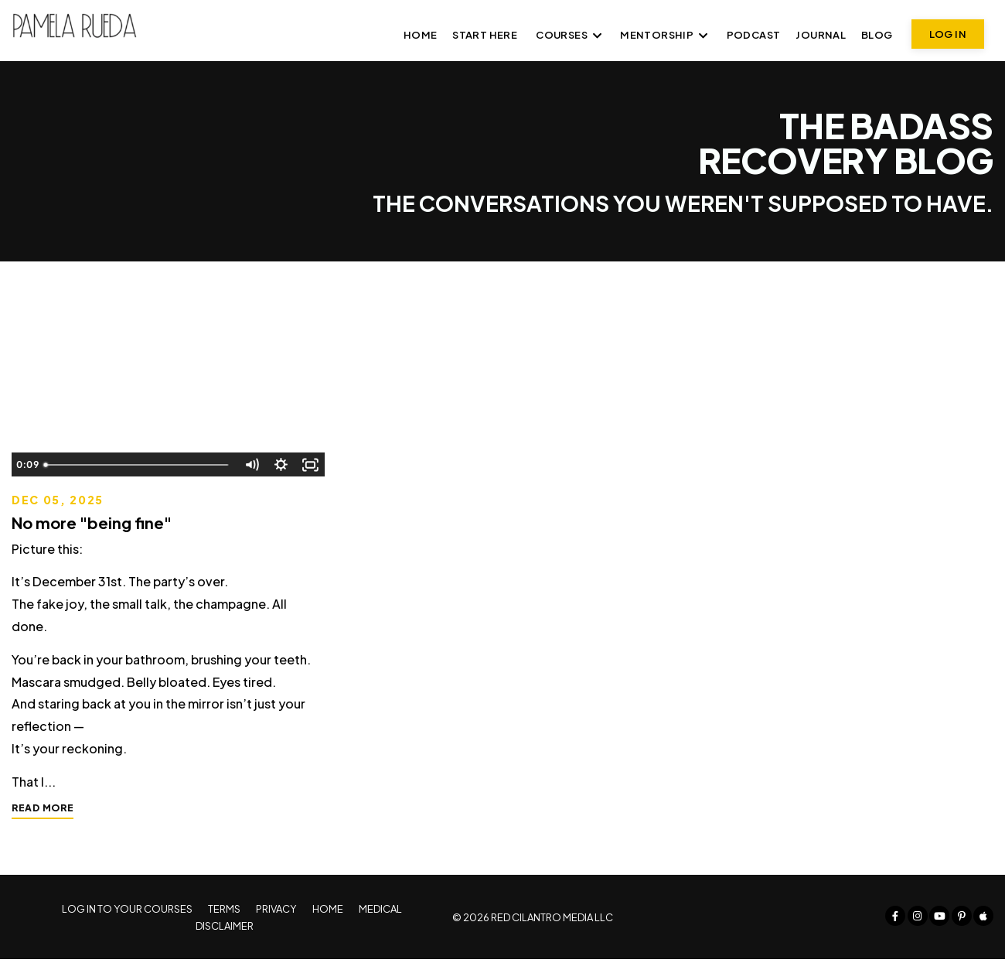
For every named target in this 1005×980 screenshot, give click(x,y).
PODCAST (754, 35)
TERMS (222, 930)
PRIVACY (274, 930)
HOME (326, 930)
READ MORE (42, 823)
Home (421, 35)
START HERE (484, 35)
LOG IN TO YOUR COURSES (125, 930)
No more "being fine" (92, 523)
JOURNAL (820, 35)
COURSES (568, 35)
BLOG (877, 35)
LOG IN (947, 34)
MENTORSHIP (663, 35)
